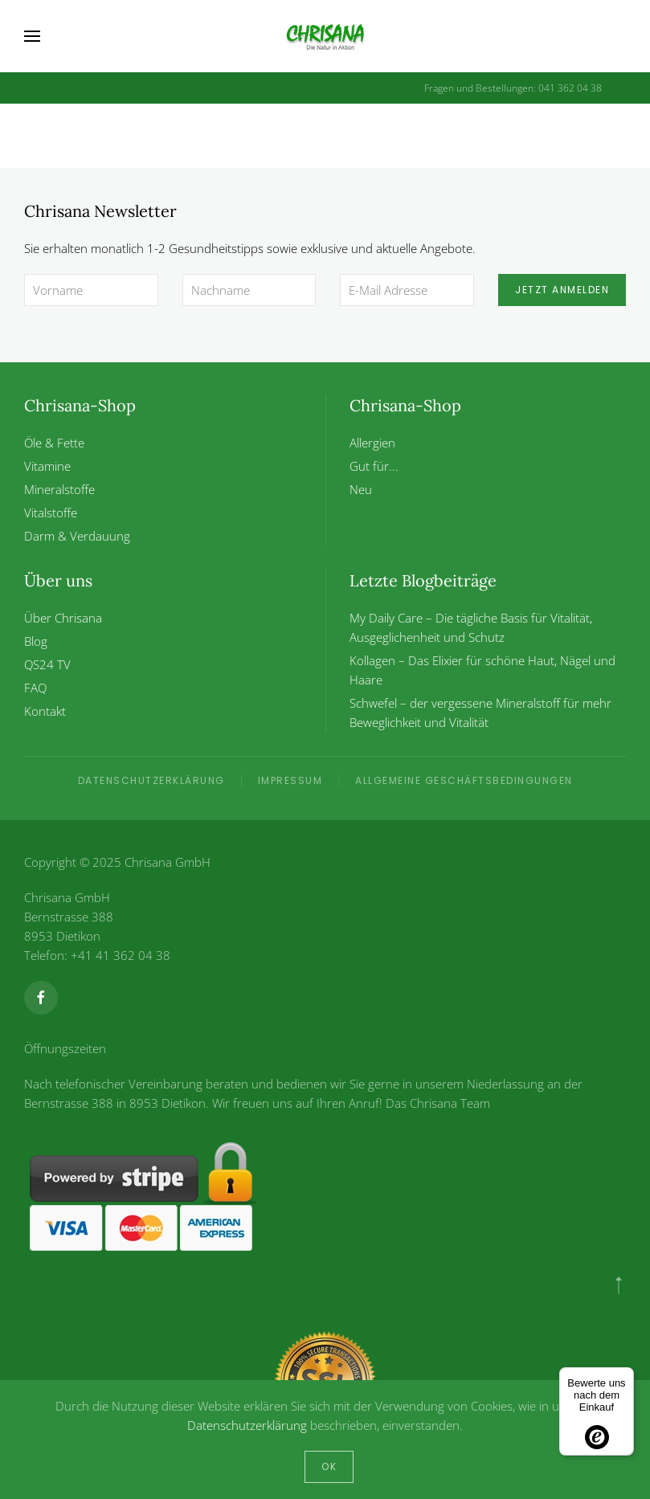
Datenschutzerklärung (151, 780)
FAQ (35, 688)
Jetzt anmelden (562, 289)
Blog (35, 641)
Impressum (290, 780)
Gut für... (374, 466)
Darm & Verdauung (77, 536)
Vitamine (47, 466)
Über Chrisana (63, 618)
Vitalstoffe (50, 512)
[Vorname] (91, 290)
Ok (329, 1466)
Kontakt (45, 711)
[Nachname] (249, 290)
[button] (32, 36)
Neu (361, 489)
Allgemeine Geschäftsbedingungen (464, 780)
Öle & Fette (54, 443)
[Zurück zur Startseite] (325, 36)
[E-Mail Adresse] (407, 290)
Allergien (372, 443)
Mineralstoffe (59, 489)
